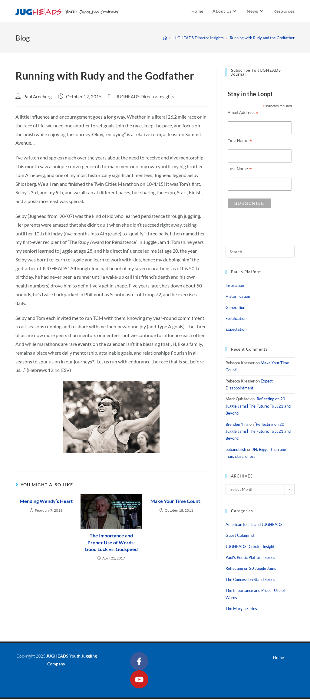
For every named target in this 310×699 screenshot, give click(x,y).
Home (278, 657)
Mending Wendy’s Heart (46, 501)
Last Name (240, 169)
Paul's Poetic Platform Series (250, 557)
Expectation (236, 329)
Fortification (236, 318)
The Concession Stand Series (250, 579)
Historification (238, 296)
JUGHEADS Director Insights (145, 96)
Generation (235, 307)
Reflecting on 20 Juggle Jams (251, 568)
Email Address (243, 113)
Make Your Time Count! (176, 501)
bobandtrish (236, 449)
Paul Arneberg (37, 96)
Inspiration (235, 285)
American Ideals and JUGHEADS (254, 524)
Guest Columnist (240, 535)
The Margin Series (241, 608)
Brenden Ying (237, 424)
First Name (240, 141)
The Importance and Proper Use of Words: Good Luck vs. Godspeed (111, 542)
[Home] (165, 37)
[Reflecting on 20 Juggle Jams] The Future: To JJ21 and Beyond (258, 405)
